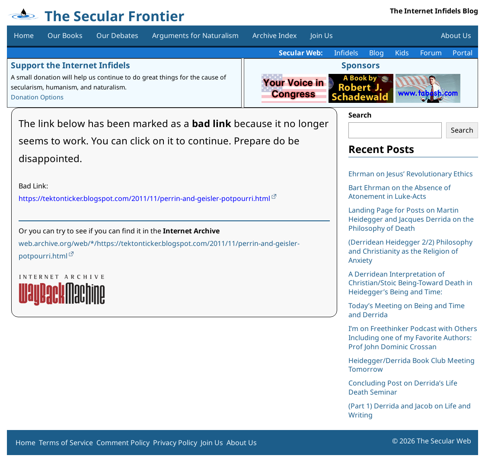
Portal (462, 52)
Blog (376, 52)
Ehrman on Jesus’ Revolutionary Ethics (410, 173)
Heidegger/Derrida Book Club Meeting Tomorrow (411, 365)
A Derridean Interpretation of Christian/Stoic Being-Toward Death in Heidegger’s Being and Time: (410, 283)
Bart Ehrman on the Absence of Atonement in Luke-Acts (399, 192)
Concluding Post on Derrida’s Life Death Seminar (402, 387)
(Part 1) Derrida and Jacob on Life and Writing (409, 410)
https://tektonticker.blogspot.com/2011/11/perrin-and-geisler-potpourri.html (144, 198)
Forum (431, 52)
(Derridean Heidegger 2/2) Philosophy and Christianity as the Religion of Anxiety (410, 251)
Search (360, 115)
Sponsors (360, 65)
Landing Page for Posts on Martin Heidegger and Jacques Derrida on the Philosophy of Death (411, 219)
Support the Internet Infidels (70, 65)
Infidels (346, 52)
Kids (402, 52)
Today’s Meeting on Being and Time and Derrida (406, 310)
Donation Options (37, 97)
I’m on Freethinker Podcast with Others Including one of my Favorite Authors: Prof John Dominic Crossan (412, 337)
